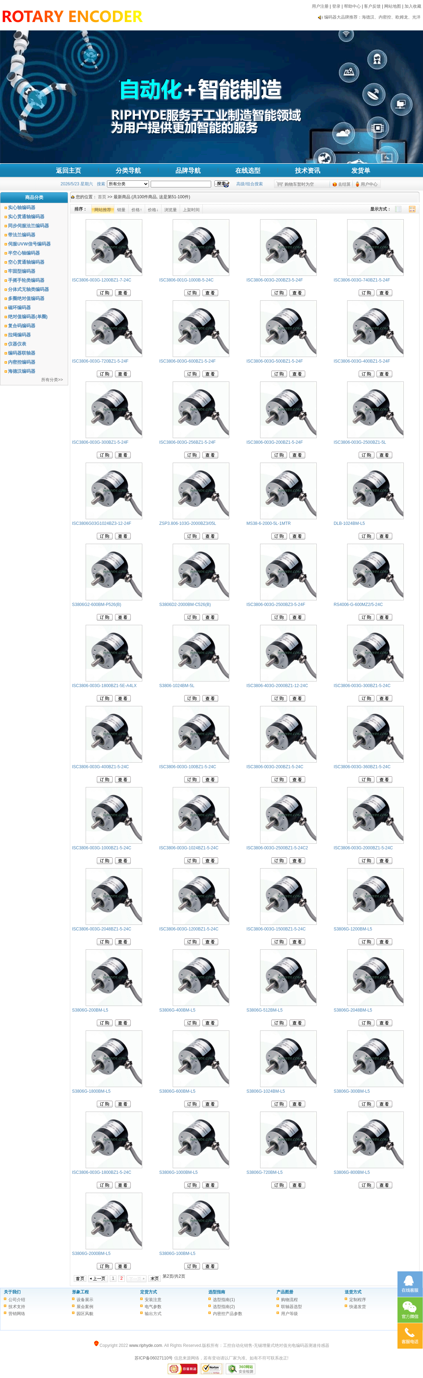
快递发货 (357, 1306)
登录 (336, 6)
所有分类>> (52, 379)
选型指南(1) (224, 1299)
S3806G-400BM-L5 (177, 1010)
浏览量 (170, 209)
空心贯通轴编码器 (26, 262)
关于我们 (12, 1292)
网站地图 (392, 6)
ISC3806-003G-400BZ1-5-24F (362, 361)
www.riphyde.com (145, 1345)
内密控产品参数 (227, 1313)
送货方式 (353, 1292)
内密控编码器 (21, 362)
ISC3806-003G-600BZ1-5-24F (187, 361)
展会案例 (85, 1306)
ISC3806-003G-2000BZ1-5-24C (363, 847)
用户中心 (369, 184)
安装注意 (153, 1299)
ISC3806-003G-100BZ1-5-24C (187, 766)
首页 (102, 196)
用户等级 (289, 1313)
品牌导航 (188, 170)
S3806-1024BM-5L (176, 685)
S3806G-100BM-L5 (177, 1253)
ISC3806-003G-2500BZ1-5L (360, 442)
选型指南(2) (224, 1306)
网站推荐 (102, 209)
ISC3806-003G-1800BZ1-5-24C (101, 1172)
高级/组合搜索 (249, 183)
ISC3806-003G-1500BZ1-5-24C (276, 929)
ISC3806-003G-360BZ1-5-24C (362, 766)
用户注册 (320, 6)
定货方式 (148, 1292)
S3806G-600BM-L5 (177, 1091)
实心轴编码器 (21, 207)
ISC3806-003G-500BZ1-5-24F (274, 361)
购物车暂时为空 (299, 184)
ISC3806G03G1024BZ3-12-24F (101, 523)
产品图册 (285, 1292)
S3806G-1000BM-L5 (178, 1172)
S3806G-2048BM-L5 (353, 1010)
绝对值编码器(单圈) (28, 316)
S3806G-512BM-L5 (264, 1010)
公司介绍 (16, 1299)
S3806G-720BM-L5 (264, 1172)
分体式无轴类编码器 (28, 289)
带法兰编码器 (21, 234)
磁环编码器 (19, 307)
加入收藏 (412, 6)
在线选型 (247, 170)
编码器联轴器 (21, 353)
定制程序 (357, 1299)
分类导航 (128, 170)
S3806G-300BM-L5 (352, 1091)
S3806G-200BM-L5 (90, 1010)
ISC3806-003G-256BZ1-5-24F (187, 442)
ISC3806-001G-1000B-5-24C (186, 280)
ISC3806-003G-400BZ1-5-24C (100, 766)
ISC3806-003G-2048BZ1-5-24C (101, 929)
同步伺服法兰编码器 (28, 225)
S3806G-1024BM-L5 (265, 1091)
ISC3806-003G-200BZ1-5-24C (274, 766)
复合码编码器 (21, 325)
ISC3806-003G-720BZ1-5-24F (100, 361)
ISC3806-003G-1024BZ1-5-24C (188, 847)
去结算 (344, 184)
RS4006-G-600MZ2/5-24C (358, 604)
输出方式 (153, 1313)
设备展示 (85, 1299)
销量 (121, 209)
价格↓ (153, 209)
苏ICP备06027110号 (154, 1358)
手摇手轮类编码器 (26, 280)
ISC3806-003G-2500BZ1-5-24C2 (277, 847)
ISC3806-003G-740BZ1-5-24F (362, 280)
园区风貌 (85, 1313)
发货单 (360, 170)
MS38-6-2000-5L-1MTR (268, 523)
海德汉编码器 (21, 371)
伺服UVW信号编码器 (29, 244)
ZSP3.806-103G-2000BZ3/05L (187, 523)
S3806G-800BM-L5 (352, 1172)
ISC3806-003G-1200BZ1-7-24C (101, 280)
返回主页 (68, 170)
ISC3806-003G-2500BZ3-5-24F (275, 604)
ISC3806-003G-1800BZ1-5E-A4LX (104, 685)
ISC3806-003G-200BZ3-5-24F (274, 280)
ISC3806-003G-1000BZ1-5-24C (101, 847)
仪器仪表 (17, 344)
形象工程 (80, 1292)
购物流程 (289, 1299)
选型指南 (216, 1292)
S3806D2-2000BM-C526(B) (184, 604)
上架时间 (191, 209)
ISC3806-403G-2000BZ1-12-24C (277, 685)
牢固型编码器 (21, 271)
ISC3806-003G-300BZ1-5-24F (100, 442)
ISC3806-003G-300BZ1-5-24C (362, 685)
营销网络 (16, 1313)
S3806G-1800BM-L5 (91, 1091)
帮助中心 (352, 6)
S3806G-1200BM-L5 (353, 929)
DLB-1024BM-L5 (349, 523)
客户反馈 (372, 6)
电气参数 (153, 1306)
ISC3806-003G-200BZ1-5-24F (274, 442)
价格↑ (136, 209)
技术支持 (16, 1306)
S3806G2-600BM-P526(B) (96, 604)
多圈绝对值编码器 (26, 298)
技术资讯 (307, 170)
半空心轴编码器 (24, 253)
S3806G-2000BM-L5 (91, 1253)
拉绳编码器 (19, 334)
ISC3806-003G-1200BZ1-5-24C (188, 929)
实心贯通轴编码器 (26, 216)
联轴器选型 (291, 1306)
